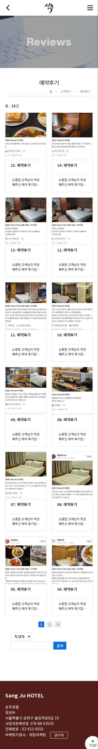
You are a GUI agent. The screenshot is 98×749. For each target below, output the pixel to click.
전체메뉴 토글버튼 (90, 8)
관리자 (59, 735)
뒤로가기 (8, 8)
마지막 (58, 624)
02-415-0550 (32, 728)
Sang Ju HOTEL (24, 695)
